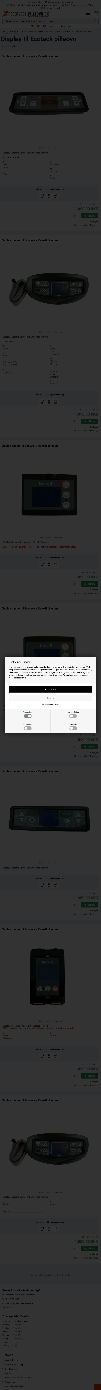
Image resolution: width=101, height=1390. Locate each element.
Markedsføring (73, 714)
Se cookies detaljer (50, 705)
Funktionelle (27, 726)
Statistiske (73, 726)
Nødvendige (27, 714)
